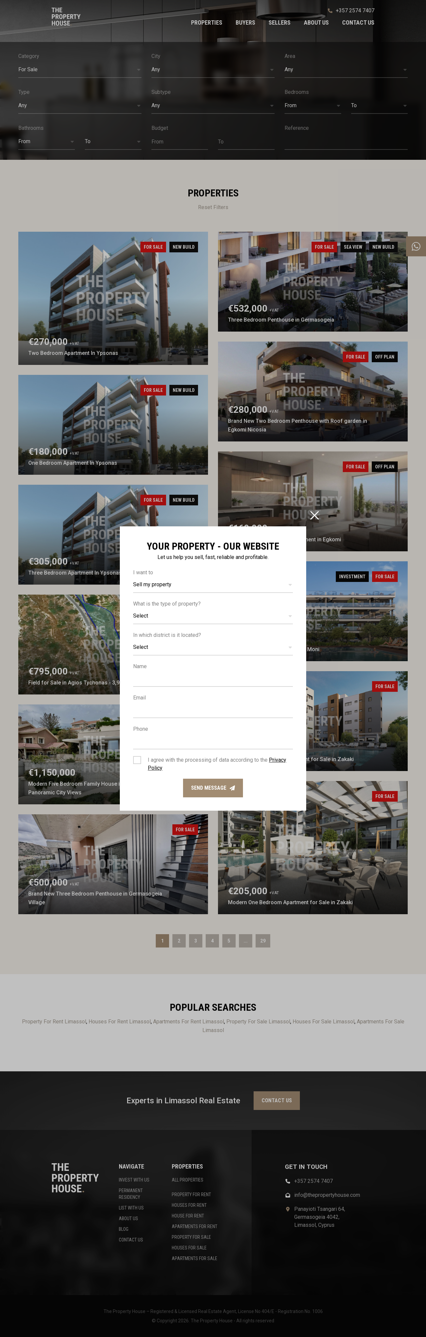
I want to (143, 572)
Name (140, 666)
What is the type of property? (167, 604)
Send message (213, 788)
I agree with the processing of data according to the (217, 764)
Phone (140, 729)
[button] (213, 585)
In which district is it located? (167, 635)
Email (139, 697)
